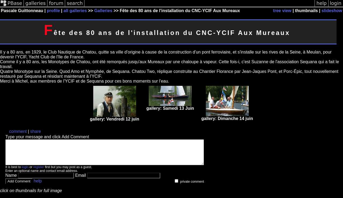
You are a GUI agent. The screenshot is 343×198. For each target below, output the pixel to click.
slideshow (332, 10)
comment (18, 131)
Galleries (103, 10)
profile (53, 10)
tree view (282, 10)
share (35, 131)
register (38, 172)
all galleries (75, 10)
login (25, 172)
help (38, 185)
